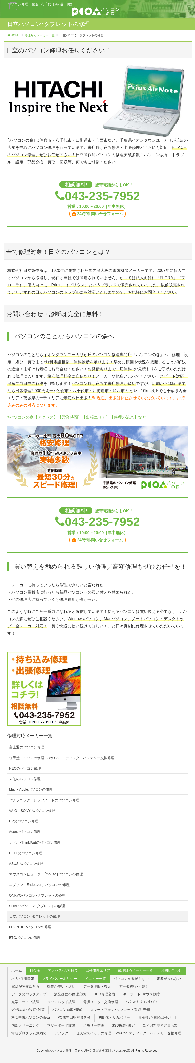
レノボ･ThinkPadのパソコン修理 (35, 842)
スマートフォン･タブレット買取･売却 (120, 1010)
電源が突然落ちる (25, 986)
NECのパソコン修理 (25, 768)
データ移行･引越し (134, 986)
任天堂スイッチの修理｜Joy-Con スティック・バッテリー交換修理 (61, 758)
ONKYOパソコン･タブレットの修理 (37, 895)
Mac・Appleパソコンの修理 (31, 789)
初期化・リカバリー (114, 1017)
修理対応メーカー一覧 (135, 970)
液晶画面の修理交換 (70, 994)
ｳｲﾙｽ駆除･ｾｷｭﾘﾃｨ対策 (28, 1010)
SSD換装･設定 (123, 1025)
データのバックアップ (28, 994)
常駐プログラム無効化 (28, 1033)
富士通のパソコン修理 (26, 747)
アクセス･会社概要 (63, 970)
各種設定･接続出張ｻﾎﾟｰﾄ (157, 1017)
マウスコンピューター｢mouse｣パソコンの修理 (46, 874)
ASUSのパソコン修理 (26, 864)
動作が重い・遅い (61, 986)
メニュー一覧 (95, 979)
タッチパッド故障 (61, 1002)
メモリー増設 (93, 1025)
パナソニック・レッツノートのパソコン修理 (44, 800)
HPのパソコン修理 (23, 821)
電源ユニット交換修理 (100, 1002)
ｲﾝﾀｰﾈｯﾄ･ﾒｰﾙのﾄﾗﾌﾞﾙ (142, 1002)
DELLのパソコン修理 (25, 853)
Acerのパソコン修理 (25, 832)
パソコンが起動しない (131, 979)
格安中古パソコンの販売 (30, 1017)
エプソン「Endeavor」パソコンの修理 (39, 885)
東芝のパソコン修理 (25, 779)
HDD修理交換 (104, 994)
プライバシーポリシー (59, 979)
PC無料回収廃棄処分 (74, 1017)
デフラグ (61, 1033)
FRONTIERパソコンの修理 (30, 927)
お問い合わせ (171, 970)
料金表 (35, 970)
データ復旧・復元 (97, 986)
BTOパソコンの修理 (25, 938)
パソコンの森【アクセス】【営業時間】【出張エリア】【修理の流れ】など (76, 417)
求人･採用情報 (22, 979)
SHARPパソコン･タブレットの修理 (37, 906)
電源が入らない (169, 979)
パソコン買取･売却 (67, 1010)
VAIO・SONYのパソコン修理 (32, 811)
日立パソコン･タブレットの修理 (34, 916)
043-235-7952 (102, 196)
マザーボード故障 (61, 1025)
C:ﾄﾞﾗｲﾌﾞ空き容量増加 (160, 1025)
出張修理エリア (98, 970)
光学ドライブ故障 (25, 1002)
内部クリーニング (25, 1025)
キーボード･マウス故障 (141, 994)
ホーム (16, 970)
